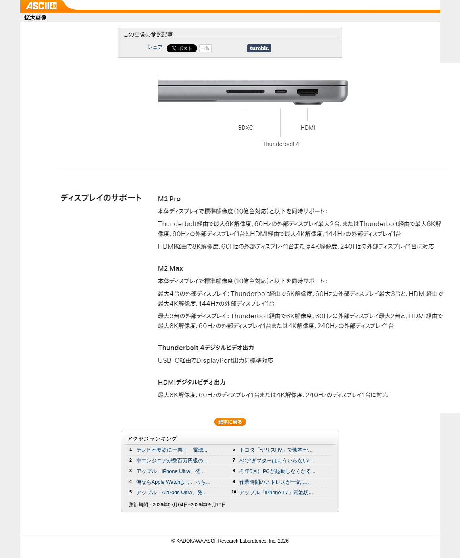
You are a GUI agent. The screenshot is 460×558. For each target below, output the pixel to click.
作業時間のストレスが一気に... (275, 482)
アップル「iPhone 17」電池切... (276, 492)
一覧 (205, 48)
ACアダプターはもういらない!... (276, 461)
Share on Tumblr (259, 48)
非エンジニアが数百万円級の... (172, 461)
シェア (155, 47)
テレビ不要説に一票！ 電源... (172, 450)
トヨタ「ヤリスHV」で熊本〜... (276, 450)
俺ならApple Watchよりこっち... (173, 482)
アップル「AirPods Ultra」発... (171, 492)
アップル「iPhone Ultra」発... (170, 471)
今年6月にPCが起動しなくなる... (277, 471)
